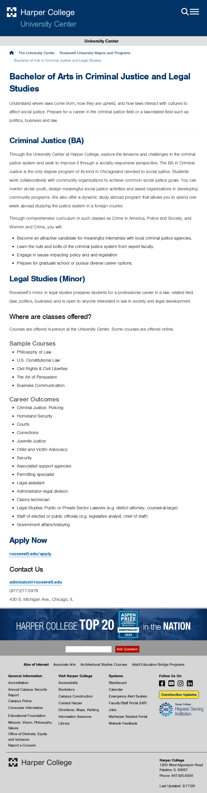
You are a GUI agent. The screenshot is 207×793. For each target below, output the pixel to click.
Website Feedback (123, 723)
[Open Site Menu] (189, 12)
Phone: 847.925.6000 (176, 775)
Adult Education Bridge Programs (158, 664)
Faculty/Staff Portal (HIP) (128, 703)
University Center (48, 24)
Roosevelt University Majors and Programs (95, 52)
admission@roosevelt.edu (35, 582)
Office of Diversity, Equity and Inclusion (27, 734)
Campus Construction (75, 696)
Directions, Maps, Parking (78, 710)
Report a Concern (22, 745)
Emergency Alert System (128, 696)
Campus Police (20, 701)
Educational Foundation (26, 715)
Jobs (112, 710)
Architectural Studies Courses (103, 664)
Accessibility (68, 682)
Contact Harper (70, 703)
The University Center (37, 52)
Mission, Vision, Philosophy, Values (30, 722)
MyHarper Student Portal (128, 716)
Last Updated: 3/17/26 (177, 786)
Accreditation (18, 682)
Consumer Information (25, 707)
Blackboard (118, 682)
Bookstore (66, 689)
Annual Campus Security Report (27, 689)
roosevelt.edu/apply (30, 554)
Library (64, 723)
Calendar (116, 689)
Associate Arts (64, 664)
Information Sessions (74, 716)
